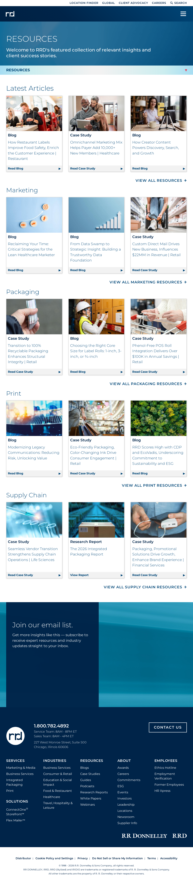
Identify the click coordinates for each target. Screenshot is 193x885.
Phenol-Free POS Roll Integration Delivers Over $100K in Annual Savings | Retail (155, 353)
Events (122, 792)
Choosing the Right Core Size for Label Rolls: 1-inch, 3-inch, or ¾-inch (95, 351)
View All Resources (159, 180)
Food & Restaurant (57, 791)
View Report (97, 574)
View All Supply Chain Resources (143, 587)
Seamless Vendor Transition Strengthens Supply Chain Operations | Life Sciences (33, 554)
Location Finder (84, 2)
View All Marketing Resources (146, 282)
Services (15, 761)
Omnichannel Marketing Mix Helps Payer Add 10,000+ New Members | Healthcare (96, 147)
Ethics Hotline (165, 768)
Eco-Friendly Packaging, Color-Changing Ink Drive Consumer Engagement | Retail (93, 455)
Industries (54, 761)
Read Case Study (97, 167)
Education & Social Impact (57, 782)
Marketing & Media (20, 768)
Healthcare (51, 797)
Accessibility (168, 858)
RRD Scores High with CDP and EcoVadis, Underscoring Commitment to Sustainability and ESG (157, 455)
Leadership (126, 804)
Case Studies (90, 774)
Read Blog (35, 167)
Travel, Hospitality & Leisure (58, 805)
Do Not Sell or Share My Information (117, 858)
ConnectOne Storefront (17, 811)
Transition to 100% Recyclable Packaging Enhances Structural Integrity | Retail (28, 353)
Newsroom (125, 817)
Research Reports (94, 792)
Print (10, 791)
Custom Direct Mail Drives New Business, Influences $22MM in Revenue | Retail (156, 249)
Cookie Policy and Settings (54, 858)
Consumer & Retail (57, 774)
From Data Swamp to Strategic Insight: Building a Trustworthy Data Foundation (95, 252)
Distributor (23, 858)
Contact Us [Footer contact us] (168, 727)
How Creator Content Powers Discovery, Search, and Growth (155, 147)
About (124, 761)
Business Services (20, 774)
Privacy (83, 858)
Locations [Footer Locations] (124, 811)
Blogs (84, 768)
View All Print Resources (152, 485)
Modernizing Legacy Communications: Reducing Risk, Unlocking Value (33, 452)
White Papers (90, 798)
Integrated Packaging (14, 782)
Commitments (128, 780)
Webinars (87, 804)
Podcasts (87, 786)
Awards (123, 768)
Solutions (17, 802)
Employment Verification (164, 776)
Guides (85, 780)
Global (108, 2)
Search (178, 2)
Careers (159, 2)
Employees (165, 761)
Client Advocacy (133, 2)
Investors (124, 798)
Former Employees (169, 784)
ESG (120, 786)
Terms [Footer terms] (151, 858)
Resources (91, 761)
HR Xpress (162, 791)
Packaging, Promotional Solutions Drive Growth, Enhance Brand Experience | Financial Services (158, 557)
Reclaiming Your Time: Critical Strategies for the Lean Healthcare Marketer (31, 249)
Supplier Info (127, 823)
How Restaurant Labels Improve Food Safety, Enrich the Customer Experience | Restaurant (33, 150)
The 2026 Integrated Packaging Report (88, 552)
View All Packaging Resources (146, 384)
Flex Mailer (15, 820)
